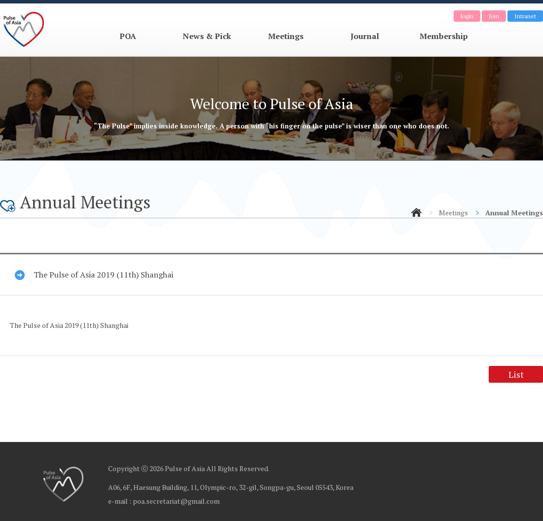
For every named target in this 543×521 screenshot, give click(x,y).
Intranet (525, 16)
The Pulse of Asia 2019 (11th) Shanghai (103, 274)
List (516, 374)
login (467, 16)
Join (494, 16)
